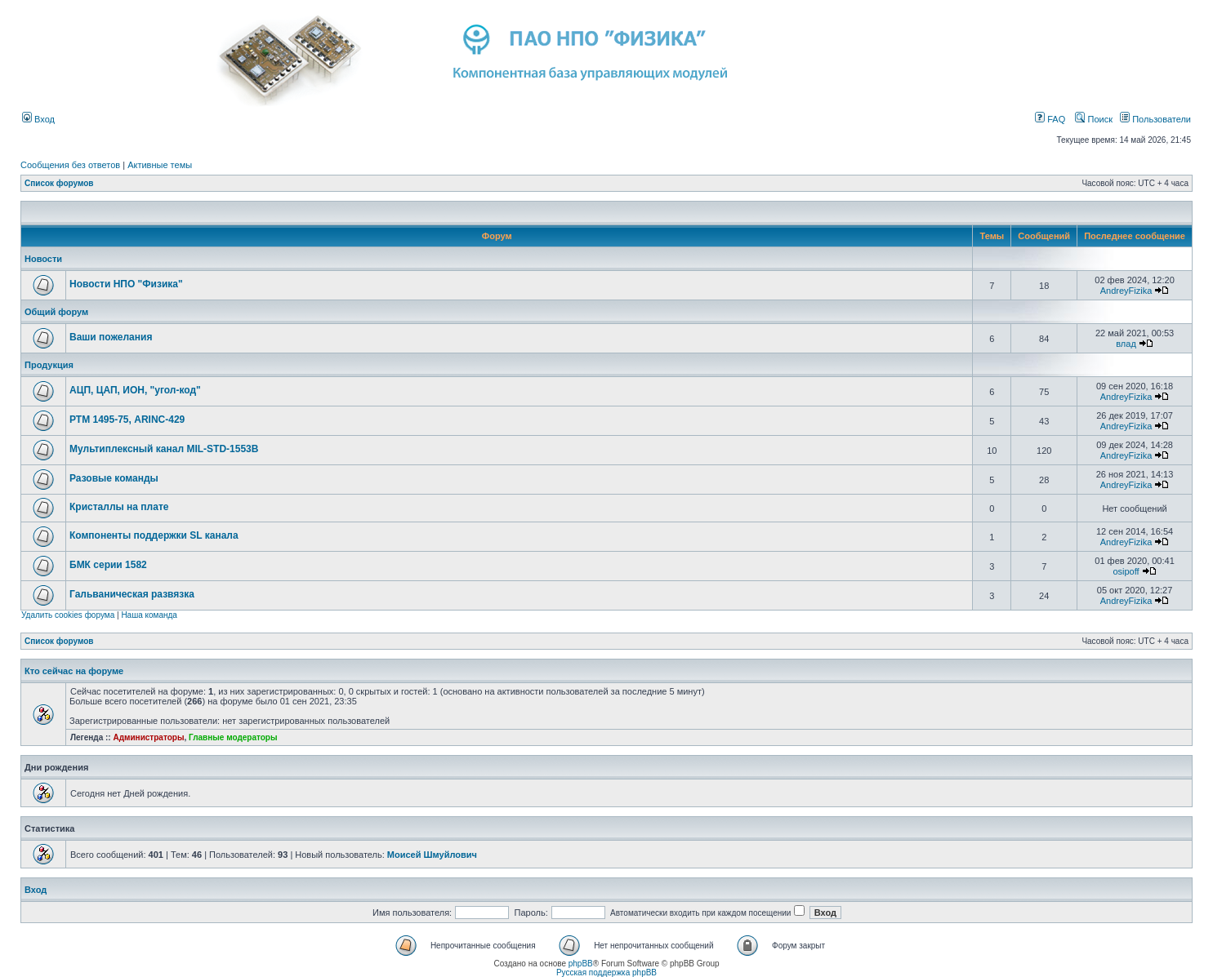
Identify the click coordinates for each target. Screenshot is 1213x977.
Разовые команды (113, 478)
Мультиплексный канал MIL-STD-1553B (163, 449)
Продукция (49, 365)
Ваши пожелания (110, 337)
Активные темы (159, 165)
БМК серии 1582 (108, 565)
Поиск (1094, 119)
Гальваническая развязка (131, 594)
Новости (43, 259)
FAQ (1050, 119)
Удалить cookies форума (67, 615)
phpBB (581, 963)
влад (1126, 344)
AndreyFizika (1126, 290)
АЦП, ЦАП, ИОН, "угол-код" (135, 390)
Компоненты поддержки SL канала (154, 535)
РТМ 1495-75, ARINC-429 (127, 419)
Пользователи (1155, 119)
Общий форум (56, 312)
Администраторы (148, 737)
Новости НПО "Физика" (126, 284)
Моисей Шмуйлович (432, 854)
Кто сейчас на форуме (74, 671)
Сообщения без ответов (70, 165)
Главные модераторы (233, 737)
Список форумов (59, 183)
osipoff (1126, 571)
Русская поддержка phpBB (606, 972)
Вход (38, 119)
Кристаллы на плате (118, 507)
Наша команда (149, 615)
